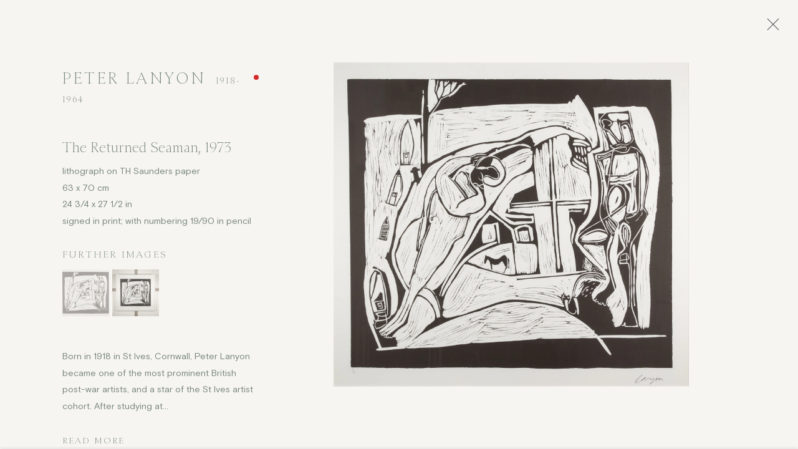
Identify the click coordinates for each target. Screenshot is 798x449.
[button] (85, 296)
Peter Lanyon (134, 81)
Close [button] (772, 28)
